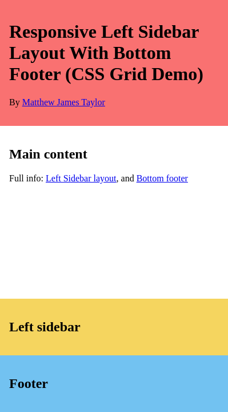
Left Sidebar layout (81, 178)
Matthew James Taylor (63, 102)
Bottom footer (162, 178)
